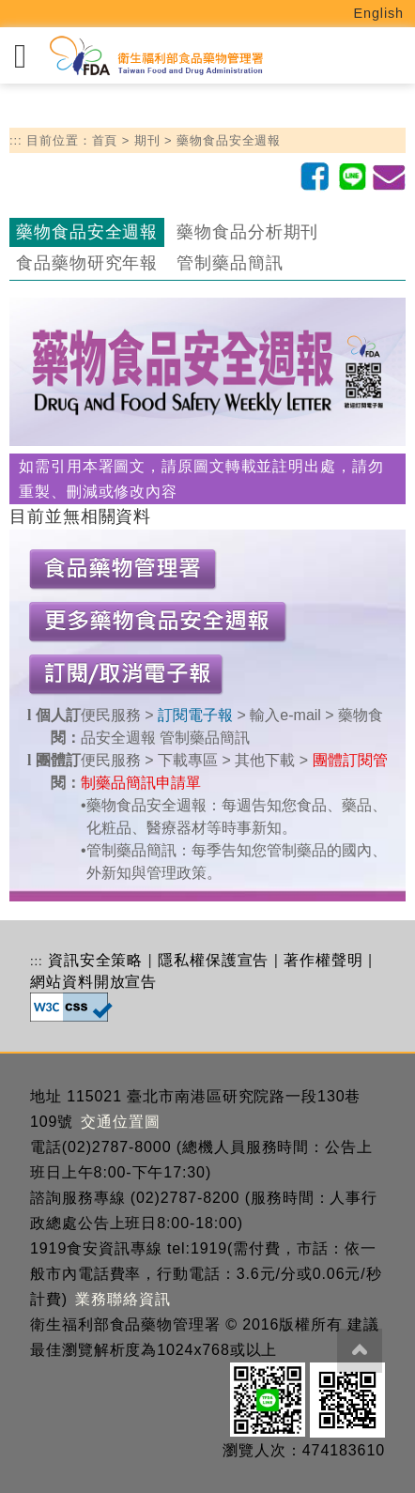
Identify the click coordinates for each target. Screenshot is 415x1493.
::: (16, 140)
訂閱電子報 (195, 715)
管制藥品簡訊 (230, 263)
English (379, 13)
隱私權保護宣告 (213, 960)
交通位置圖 (121, 1122)
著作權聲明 (323, 960)
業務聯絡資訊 (122, 1299)
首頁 (105, 140)
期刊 (147, 140)
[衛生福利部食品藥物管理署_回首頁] (155, 56)
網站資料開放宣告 (93, 982)
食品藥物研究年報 (87, 263)
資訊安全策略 (95, 960)
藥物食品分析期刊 (247, 232)
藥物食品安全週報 (229, 140)
